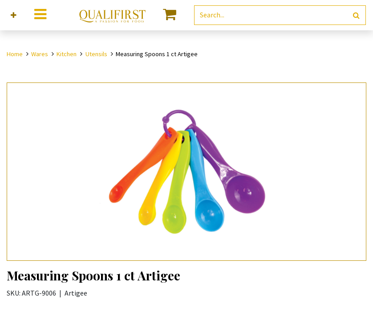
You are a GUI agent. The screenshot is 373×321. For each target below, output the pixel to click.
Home (15, 54)
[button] (14, 15)
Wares (39, 54)
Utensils (96, 54)
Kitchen (67, 54)
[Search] (356, 15)
